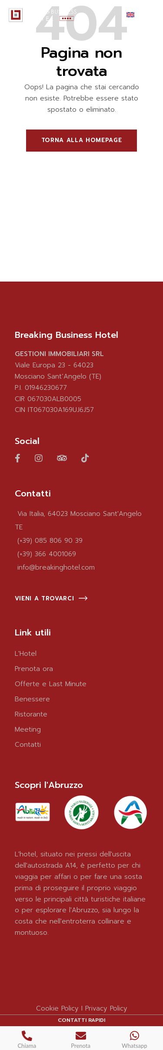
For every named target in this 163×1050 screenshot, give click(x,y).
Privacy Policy (106, 1008)
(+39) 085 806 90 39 (50, 540)
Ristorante (31, 714)
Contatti (28, 744)
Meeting (28, 729)
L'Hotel (26, 653)
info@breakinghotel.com (56, 567)
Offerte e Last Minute (50, 684)
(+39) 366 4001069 (46, 554)
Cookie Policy (57, 1008)
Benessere (32, 699)
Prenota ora (34, 669)
